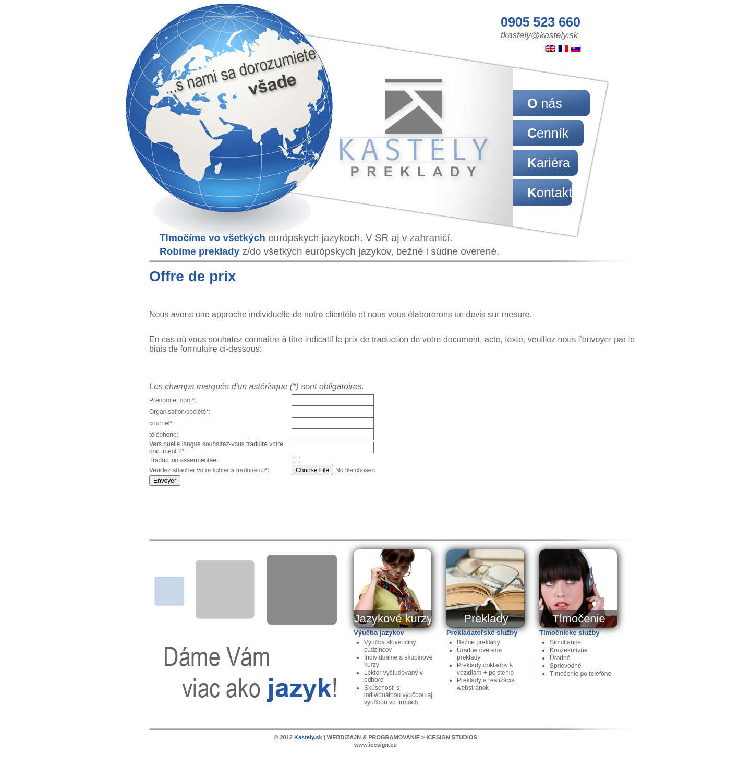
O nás (544, 103)
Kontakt (549, 192)
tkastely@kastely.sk (539, 35)
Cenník (547, 133)
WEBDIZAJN (344, 737)
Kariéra (548, 162)
